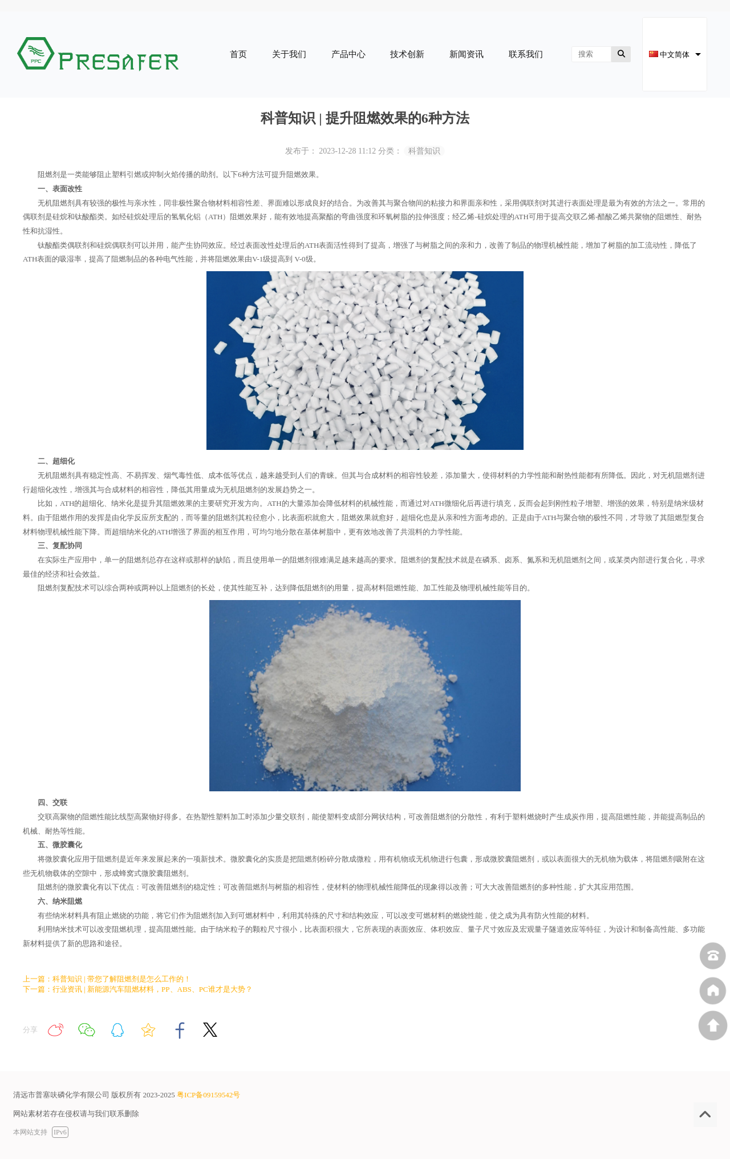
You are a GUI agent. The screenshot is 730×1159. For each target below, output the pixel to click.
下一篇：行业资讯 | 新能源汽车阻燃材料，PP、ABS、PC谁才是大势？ (138, 989)
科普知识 (424, 151)
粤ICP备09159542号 (208, 1094)
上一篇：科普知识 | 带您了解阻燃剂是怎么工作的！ (107, 979)
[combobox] (674, 54)
